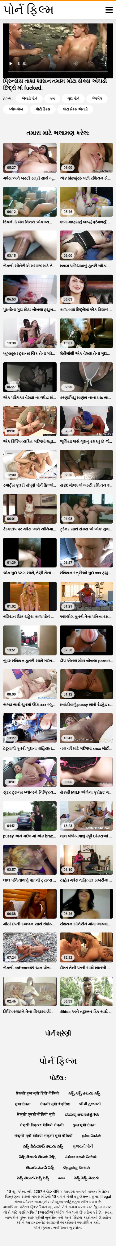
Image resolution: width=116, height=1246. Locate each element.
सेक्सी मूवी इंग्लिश (55, 1104)
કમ (52, 99)
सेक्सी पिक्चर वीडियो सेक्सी (42, 1125)
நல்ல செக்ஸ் (91, 1136)
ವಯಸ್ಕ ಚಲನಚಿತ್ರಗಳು (82, 1114)
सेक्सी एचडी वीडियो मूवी (36, 1114)
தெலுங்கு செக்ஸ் (76, 1167)
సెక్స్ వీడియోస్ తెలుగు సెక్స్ (43, 1146)
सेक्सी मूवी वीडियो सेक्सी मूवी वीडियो (44, 1136)
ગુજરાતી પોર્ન (83, 1146)
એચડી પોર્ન (29, 99)
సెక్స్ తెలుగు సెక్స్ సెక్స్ (33, 1178)
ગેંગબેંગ (97, 99)
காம (61, 1178)
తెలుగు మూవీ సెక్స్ (40, 1167)
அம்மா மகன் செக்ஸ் (81, 1157)
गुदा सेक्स (23, 1104)
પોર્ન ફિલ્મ (42, 1228)
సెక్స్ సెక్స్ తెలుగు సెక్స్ (84, 1093)
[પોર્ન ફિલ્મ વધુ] (109, 10)
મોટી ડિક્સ (43, 109)
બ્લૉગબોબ (16, 109)
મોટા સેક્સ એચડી (75, 109)
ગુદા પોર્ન (73, 99)
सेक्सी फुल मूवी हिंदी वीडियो (37, 1093)
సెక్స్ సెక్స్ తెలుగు (86, 1178)
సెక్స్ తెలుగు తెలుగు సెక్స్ (37, 1157)
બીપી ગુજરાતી (90, 1104)
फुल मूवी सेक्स (84, 1125)
